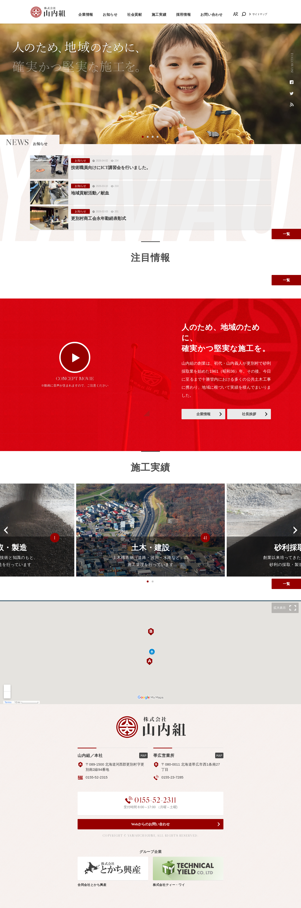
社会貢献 (134, 14)
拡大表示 (279, 607)
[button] (6, 530)
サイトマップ (259, 14)
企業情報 (85, 14)
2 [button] (148, 137)
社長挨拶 (249, 414)
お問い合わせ (211, 14)
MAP (143, 755)
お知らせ (110, 14)
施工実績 (159, 14)
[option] (150, 84)
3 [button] (153, 137)
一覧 (286, 234)
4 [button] (158, 137)
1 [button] (143, 137)
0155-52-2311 (150, 800)
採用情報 (183, 14)
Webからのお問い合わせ (150, 824)
